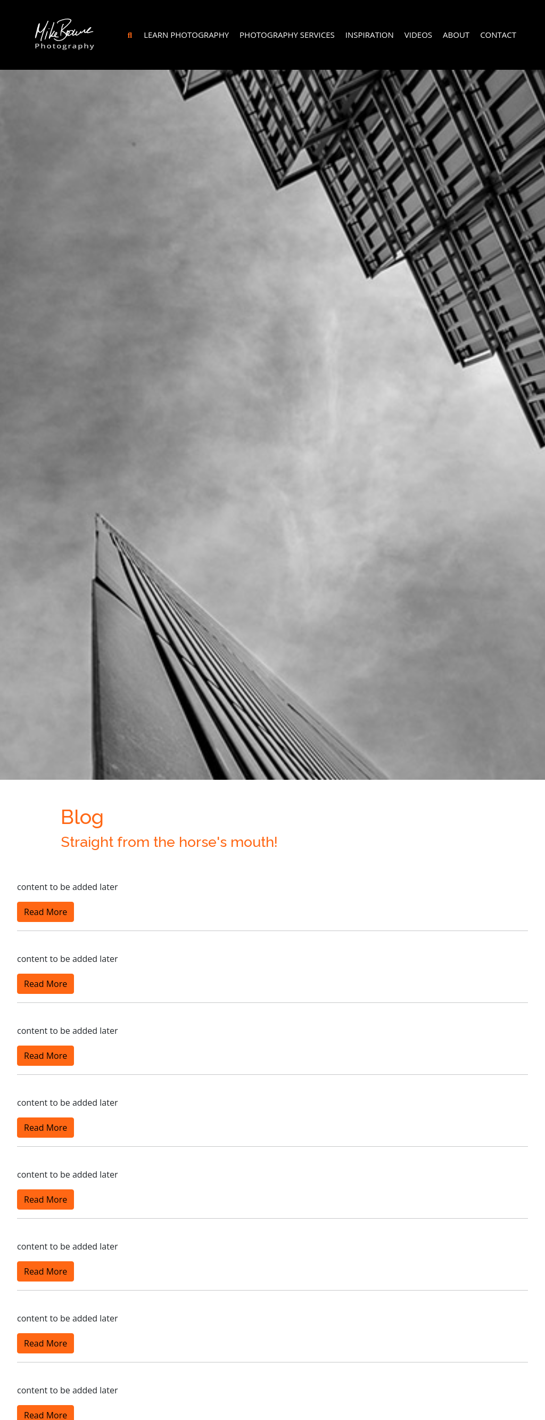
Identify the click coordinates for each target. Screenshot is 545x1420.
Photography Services (287, 34)
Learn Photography (186, 34)
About (456, 34)
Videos (418, 34)
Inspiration (369, 34)
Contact (498, 34)
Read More (45, 912)
